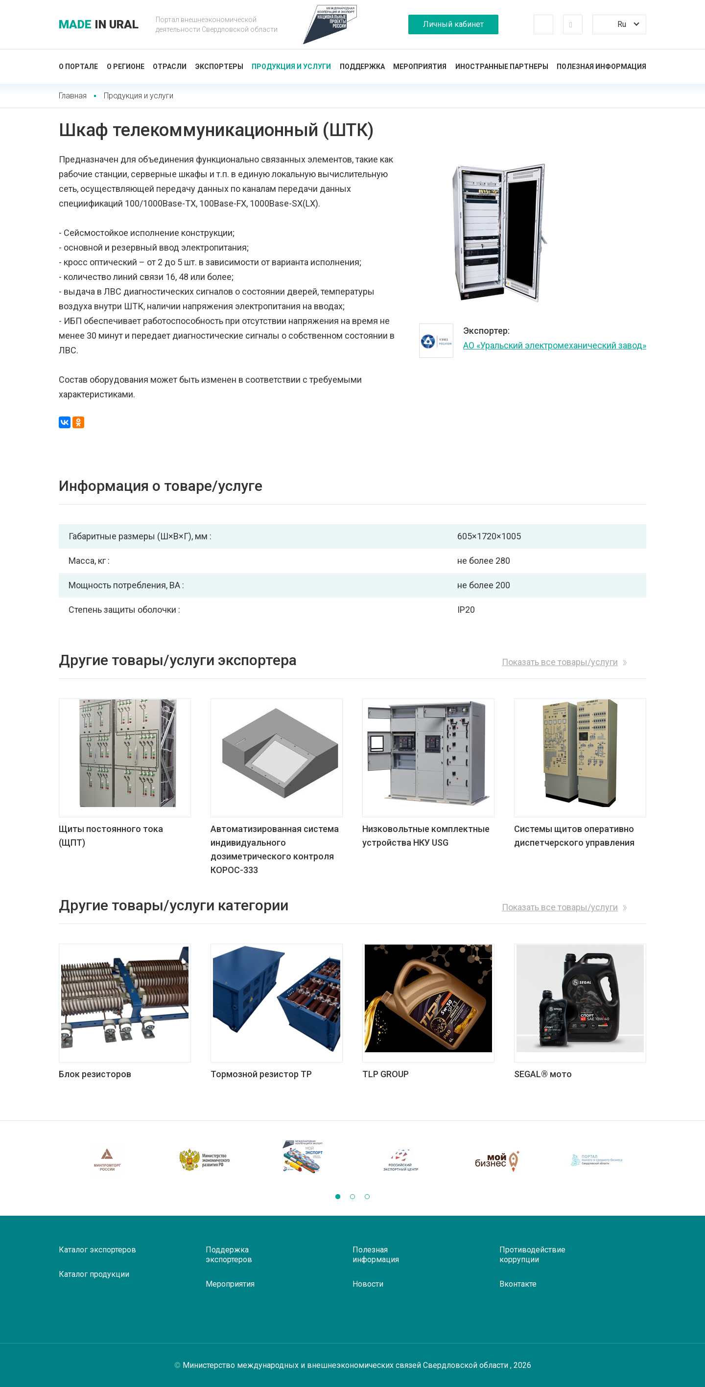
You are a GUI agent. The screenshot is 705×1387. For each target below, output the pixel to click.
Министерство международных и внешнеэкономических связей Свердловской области (346, 1365)
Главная (73, 95)
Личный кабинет (453, 24)
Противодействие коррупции (532, 1254)
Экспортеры (219, 66)
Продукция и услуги (291, 66)
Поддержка (362, 66)
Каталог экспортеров (97, 1249)
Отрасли (170, 66)
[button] (337, 1196)
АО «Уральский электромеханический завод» (554, 345)
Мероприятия (419, 66)
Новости (367, 1284)
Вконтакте (518, 1284)
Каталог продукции (94, 1274)
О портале (78, 66)
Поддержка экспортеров (229, 1254)
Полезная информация (601, 66)
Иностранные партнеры (501, 66)
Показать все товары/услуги (560, 662)
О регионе (125, 66)
